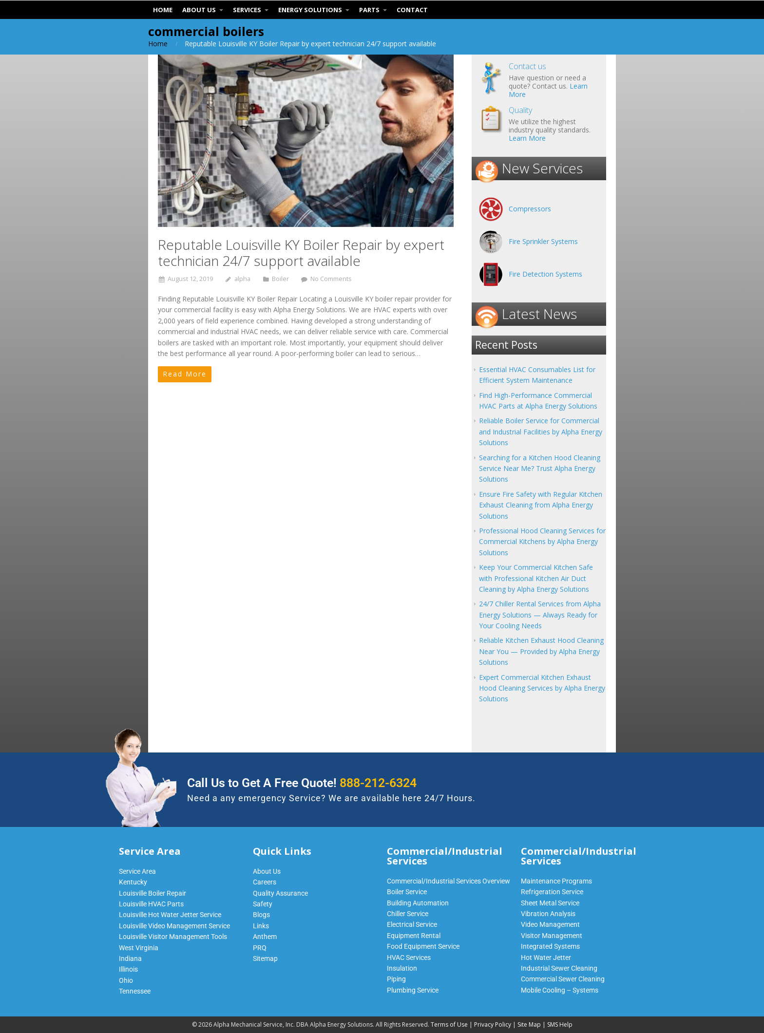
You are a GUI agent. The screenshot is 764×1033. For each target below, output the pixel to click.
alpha (242, 279)
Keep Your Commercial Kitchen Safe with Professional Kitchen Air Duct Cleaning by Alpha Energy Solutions (536, 578)
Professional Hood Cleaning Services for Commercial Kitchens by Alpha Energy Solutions (542, 541)
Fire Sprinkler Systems (543, 241)
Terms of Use (449, 1024)
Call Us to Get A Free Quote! (302, 783)
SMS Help (560, 1024)
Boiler (280, 279)
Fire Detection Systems (545, 274)
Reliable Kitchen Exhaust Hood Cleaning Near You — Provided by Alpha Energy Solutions (541, 651)
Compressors (530, 208)
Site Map (529, 1024)
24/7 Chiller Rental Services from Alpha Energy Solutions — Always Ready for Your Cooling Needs (540, 614)
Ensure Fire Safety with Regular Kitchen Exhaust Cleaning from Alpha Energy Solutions (540, 505)
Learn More (527, 138)
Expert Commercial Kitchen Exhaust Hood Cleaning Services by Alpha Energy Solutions (542, 688)
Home (158, 43)
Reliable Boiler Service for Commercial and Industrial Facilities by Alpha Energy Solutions (540, 431)
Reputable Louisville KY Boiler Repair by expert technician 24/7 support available (301, 252)
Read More (185, 373)
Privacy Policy (492, 1024)
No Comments (331, 279)
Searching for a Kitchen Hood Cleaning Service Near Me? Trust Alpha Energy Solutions (539, 468)
